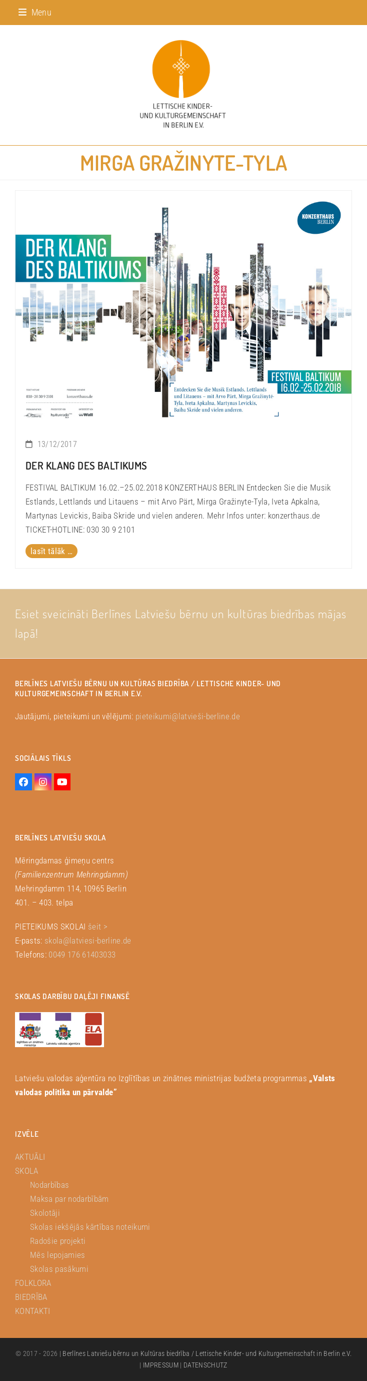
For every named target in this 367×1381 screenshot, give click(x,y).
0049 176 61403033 (82, 955)
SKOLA (26, 1171)
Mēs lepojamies (58, 1255)
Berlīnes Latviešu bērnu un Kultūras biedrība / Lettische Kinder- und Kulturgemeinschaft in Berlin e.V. (207, 1353)
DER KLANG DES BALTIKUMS (87, 465)
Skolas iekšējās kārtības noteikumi (90, 1227)
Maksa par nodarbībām (69, 1199)
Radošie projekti (58, 1241)
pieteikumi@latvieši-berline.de (188, 716)
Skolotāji (45, 1213)
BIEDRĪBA (31, 1297)
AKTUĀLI (30, 1157)
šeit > (98, 927)
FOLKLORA (33, 1283)
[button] (35, 12)
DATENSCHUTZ (206, 1365)
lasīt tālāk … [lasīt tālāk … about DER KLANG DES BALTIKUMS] (51, 551)
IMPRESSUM (160, 1365)
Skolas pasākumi (59, 1269)
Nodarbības (49, 1185)
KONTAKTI (32, 1311)
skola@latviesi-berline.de (88, 941)
